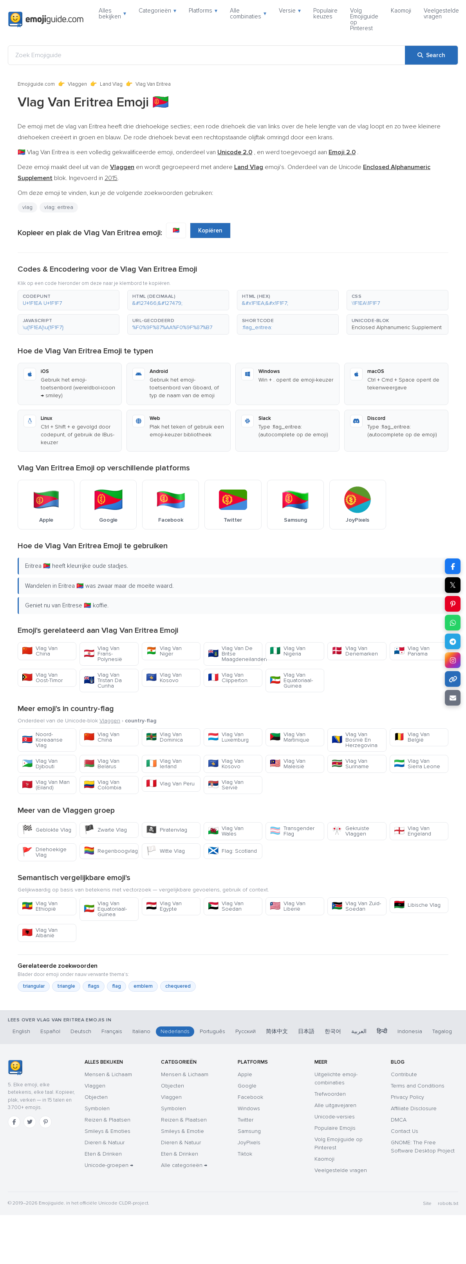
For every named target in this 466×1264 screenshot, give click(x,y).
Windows (249, 1108)
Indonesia (409, 1031)
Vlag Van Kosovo (164, 678)
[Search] (431, 55)
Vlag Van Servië (226, 785)
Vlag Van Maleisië (287, 764)
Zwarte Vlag (105, 830)
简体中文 (277, 1031)
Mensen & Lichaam (108, 1074)
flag (116, 986)
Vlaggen (77, 84)
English (21, 1031)
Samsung (249, 1131)
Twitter (245, 1119)
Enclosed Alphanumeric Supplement (397, 327)
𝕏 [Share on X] (453, 585)
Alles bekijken (112, 13)
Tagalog (442, 1031)
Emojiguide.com (36, 84)
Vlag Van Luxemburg (228, 737)
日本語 (306, 1031)
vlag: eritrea (58, 207)
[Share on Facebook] (453, 566)
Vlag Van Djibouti (40, 764)
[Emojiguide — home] (46, 19)
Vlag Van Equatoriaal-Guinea (291, 680)
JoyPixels (249, 1142)
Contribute (404, 1074)
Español (50, 1031)
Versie (290, 10)
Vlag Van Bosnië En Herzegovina (354, 740)
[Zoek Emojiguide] (206, 55)
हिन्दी (382, 1031)
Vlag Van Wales (226, 831)
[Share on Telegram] (453, 641)
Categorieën (157, 10)
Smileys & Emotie (182, 1131)
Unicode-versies (334, 1116)
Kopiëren (210, 230)
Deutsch (80, 1031)
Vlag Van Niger (164, 651)
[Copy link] (453, 679)
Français (111, 1031)
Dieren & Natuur (105, 1142)
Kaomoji (401, 10)
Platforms (203, 10)
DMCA (398, 1119)
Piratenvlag (166, 830)
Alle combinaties (248, 13)
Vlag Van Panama (412, 651)
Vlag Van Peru (170, 783)
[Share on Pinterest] (453, 604)
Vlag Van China (40, 651)
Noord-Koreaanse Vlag (42, 740)
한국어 (333, 1031)
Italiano (141, 1031)
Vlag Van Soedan (226, 906)
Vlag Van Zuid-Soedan (356, 906)
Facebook (250, 1097)
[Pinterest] (45, 1122)
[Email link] (453, 698)
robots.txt (448, 1203)
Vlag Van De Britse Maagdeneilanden (235, 654)
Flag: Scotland (232, 851)
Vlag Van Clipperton (227, 678)
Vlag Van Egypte (164, 906)
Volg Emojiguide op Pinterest (364, 19)
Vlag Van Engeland (412, 831)
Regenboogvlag (111, 851)
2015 (111, 178)
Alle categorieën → (184, 1165)
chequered (178, 986)
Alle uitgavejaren (335, 1105)
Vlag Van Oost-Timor (42, 678)
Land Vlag (111, 84)
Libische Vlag (417, 905)
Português (212, 1031)
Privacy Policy (407, 1097)
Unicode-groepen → (109, 1165)
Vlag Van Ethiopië (40, 906)
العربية (359, 1031)
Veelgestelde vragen (441, 13)
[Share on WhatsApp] (453, 622)
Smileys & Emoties (107, 1131)
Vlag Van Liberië (287, 906)
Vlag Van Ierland (164, 764)
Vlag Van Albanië (40, 933)
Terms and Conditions (417, 1085)
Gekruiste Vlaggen (350, 831)
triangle (66, 986)
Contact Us (404, 1131)
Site (427, 1203)
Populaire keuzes (325, 13)
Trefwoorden (330, 1094)
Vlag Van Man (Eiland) (46, 785)
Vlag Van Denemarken (355, 651)
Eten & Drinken (103, 1154)
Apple (245, 1074)
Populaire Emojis (335, 1128)
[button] (68, 300)
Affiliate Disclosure (414, 1108)
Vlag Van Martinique (289, 737)
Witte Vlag (165, 851)
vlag (27, 207)
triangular (34, 986)
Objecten (96, 1097)
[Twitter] (29, 1122)
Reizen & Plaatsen (107, 1119)
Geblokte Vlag (46, 830)
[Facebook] (14, 1122)
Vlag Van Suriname (350, 764)
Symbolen (97, 1108)
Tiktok (245, 1154)
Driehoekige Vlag (44, 852)
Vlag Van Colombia (102, 785)
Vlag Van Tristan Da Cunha (103, 680)
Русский (245, 1031)
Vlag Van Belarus (101, 764)
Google (247, 1085)
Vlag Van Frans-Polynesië (103, 654)
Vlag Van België (412, 737)
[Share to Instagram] (453, 660)
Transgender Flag (292, 831)
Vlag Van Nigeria (287, 651)
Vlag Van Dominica (164, 737)
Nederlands (175, 1031)
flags (93, 986)
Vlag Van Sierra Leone (417, 764)
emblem (143, 986)
